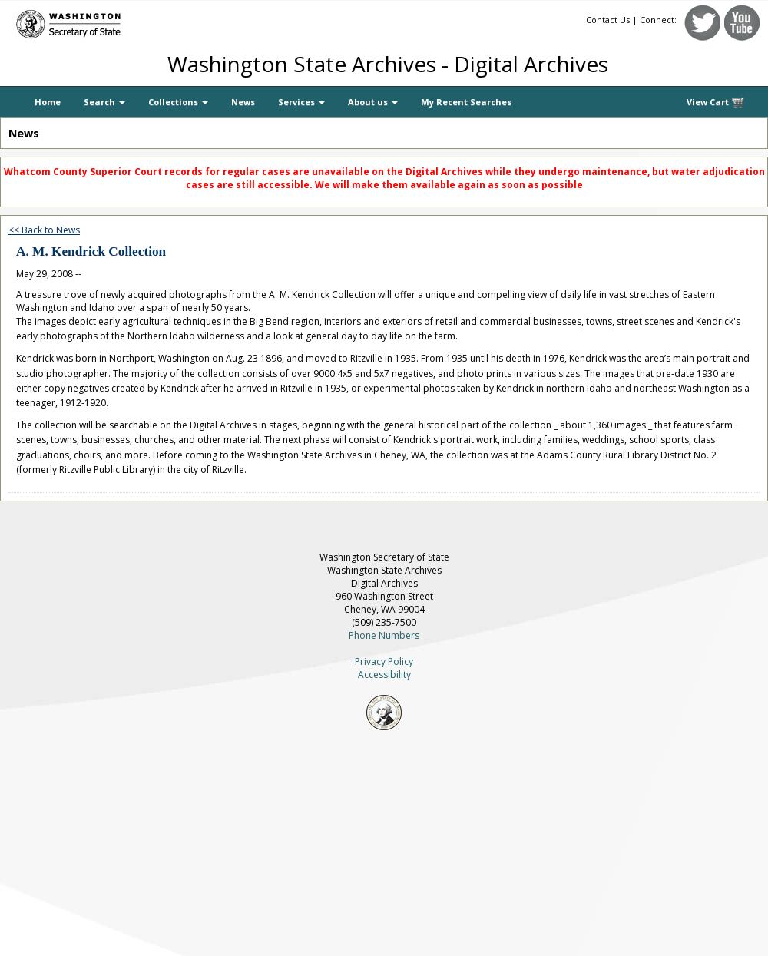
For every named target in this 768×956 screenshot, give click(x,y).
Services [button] (301, 102)
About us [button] (373, 102)
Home (48, 102)
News (243, 102)
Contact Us (608, 19)
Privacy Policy (384, 661)
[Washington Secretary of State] (146, 21)
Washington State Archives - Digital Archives (387, 63)
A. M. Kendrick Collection (91, 251)
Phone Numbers (384, 635)
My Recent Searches (466, 102)
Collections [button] (178, 102)
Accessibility (384, 674)
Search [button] (104, 102)
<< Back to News (44, 230)
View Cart (716, 102)
